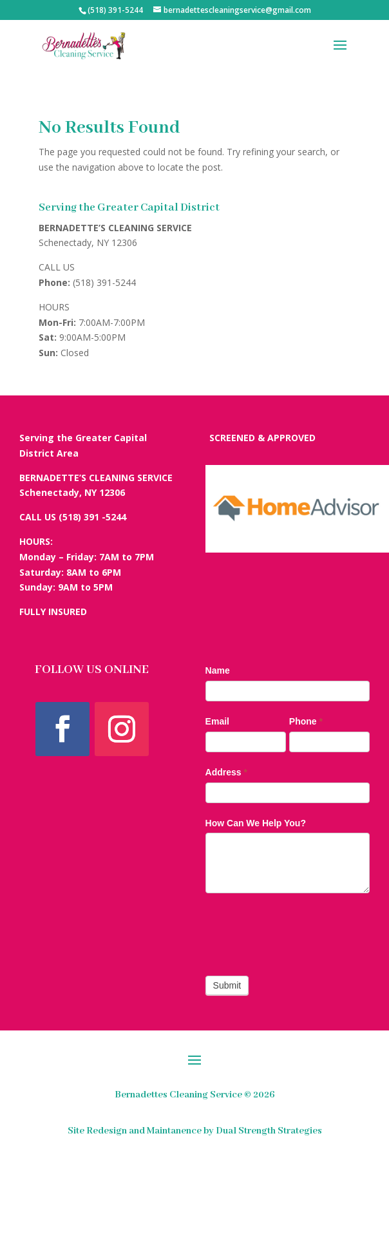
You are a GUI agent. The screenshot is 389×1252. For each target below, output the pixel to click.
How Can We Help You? (255, 823)
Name (217, 670)
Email (217, 721)
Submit (227, 985)
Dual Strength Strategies (269, 1131)
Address (226, 772)
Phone (306, 721)
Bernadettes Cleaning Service (178, 1095)
